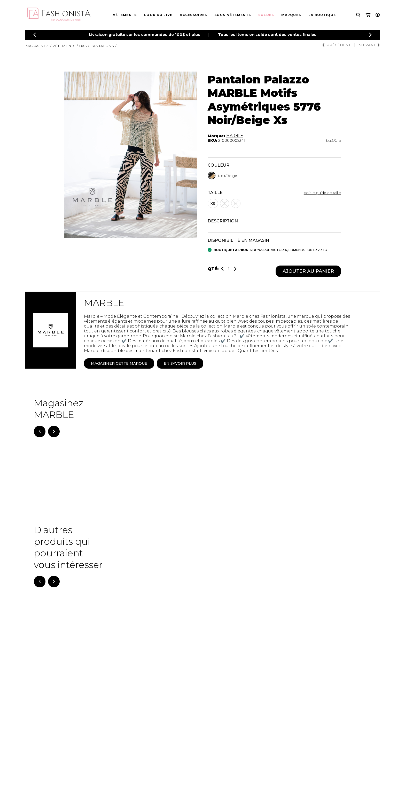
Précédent (336, 45)
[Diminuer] (222, 268)
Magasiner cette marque (119, 363)
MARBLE (234, 135)
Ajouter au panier (308, 271)
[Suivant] (54, 431)
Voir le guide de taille (322, 192)
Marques (291, 15)
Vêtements (125, 15)
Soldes (266, 15)
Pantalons (102, 45)
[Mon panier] (367, 14)
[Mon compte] (378, 14)
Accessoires (193, 15)
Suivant (369, 45)
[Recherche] (358, 14)
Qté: (213, 268)
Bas (83, 45)
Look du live (158, 15)
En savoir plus (180, 363)
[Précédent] (34, 34)
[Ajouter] (235, 268)
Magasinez (37, 45)
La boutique (322, 15)
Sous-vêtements (232, 15)
